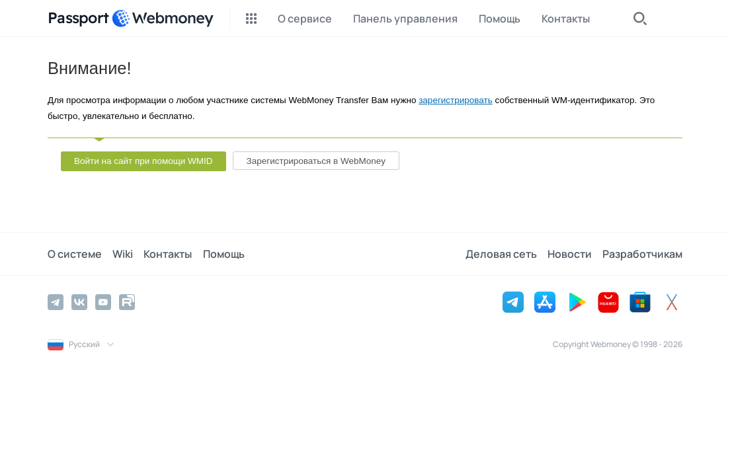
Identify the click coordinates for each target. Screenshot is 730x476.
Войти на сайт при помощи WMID (143, 161)
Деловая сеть (501, 254)
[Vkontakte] (79, 302)
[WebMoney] (163, 18)
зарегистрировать (456, 100)
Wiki (122, 254)
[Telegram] (55, 302)
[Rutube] (127, 302)
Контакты (167, 254)
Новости (570, 254)
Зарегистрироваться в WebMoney (316, 161)
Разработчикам (642, 254)
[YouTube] (103, 302)
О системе (75, 254)
